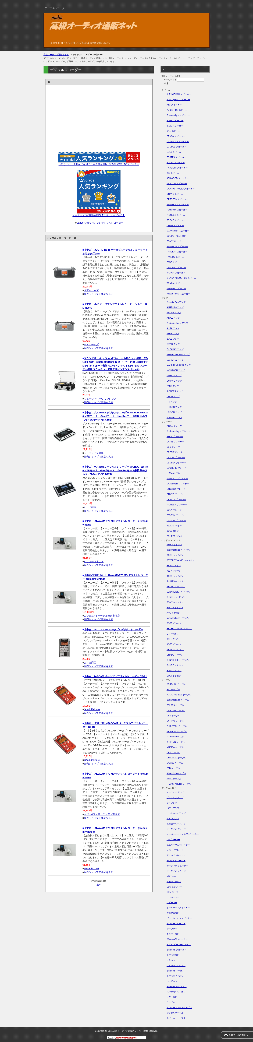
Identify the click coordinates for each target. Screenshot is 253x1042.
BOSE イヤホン (174, 623)
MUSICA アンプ (174, 375)
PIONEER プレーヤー (177, 505)
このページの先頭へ (238, 1035)
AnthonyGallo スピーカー (178, 99)
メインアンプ (173, 818)
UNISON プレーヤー (176, 520)
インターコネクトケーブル (179, 1007)
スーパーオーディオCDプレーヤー (183, 834)
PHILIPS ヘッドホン (176, 581)
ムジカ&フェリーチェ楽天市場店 (102, 615)
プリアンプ (172, 803)
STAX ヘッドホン (175, 607)
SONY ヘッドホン (175, 602)
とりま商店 (90, 507)
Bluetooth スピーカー (177, 950)
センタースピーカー (176, 923)
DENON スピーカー (176, 136)
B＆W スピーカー (175, 126)
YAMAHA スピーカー (176, 288)
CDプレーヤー (173, 839)
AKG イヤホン (173, 613)
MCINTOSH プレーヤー (178, 484)
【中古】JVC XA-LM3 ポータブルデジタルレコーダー (113, 629)
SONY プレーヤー (175, 510)
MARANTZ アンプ (175, 360)
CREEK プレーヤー (176, 452)
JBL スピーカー (174, 173)
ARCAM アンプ (174, 312)
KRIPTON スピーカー (177, 183)
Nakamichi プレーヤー (177, 489)
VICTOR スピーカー (176, 273)
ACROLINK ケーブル (176, 684)
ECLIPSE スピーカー (177, 147)
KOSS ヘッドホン (175, 576)
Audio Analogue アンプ (177, 323)
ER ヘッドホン (174, 565)
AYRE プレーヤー (175, 436)
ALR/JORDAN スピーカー (179, 94)
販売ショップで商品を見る (98, 294)
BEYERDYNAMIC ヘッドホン (180, 560)
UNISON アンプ (174, 412)
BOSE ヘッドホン (175, 555)
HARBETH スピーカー (177, 168)
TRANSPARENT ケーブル (179, 784)
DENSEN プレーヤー (176, 463)
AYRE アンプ (173, 333)
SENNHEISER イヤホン (178, 660)
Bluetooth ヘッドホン (177, 986)
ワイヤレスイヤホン (176, 965)
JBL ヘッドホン (174, 571)
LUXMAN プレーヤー (176, 473)
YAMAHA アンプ (174, 417)
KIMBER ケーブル (175, 736)
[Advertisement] (99, 120)
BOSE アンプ (173, 339)
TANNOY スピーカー (176, 257)
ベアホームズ (91, 290)
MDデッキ (171, 876)
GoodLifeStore (92, 709)
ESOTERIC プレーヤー (177, 468)
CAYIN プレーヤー (175, 442)
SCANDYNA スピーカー (178, 231)
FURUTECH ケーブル (177, 726)
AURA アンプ (173, 328)
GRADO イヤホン (175, 655)
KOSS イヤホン (174, 644)
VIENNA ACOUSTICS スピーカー (182, 278)
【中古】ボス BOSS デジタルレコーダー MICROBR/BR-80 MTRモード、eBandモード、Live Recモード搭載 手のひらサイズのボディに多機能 (115, 416)
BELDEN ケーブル (175, 705)
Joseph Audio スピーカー (178, 294)
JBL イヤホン (173, 639)
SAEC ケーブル (174, 778)
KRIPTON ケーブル (176, 742)
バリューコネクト (94, 561)
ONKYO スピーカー (176, 194)
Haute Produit (91, 868)
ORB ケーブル (173, 752)
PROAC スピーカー (176, 220)
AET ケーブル (173, 689)
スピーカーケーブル (176, 1018)
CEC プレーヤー (174, 447)
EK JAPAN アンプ (175, 349)
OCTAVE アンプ (174, 381)
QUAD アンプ (173, 396)
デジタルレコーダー (176, 860)
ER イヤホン (173, 634)
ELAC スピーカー (175, 152)
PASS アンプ (173, 386)
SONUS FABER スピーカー (180, 236)
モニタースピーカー (176, 934)
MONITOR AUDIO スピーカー (181, 189)
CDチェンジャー (174, 887)
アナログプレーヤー (176, 855)
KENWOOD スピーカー (178, 178)
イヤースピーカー (175, 997)
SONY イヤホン (174, 670)
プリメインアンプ (175, 797)
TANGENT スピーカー (177, 252)
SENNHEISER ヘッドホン (179, 592)
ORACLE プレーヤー (176, 499)
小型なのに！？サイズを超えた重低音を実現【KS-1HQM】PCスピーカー (99, 164)
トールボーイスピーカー (178, 908)
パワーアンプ (173, 808)
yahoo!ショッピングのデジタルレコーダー (100, 222)
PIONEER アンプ (175, 391)
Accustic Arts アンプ (176, 302)
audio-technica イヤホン (178, 618)
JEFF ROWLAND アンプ (178, 354)
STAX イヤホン (174, 676)
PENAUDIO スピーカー (178, 204)
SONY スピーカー (175, 241)
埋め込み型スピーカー (177, 939)
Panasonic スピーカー (177, 210)
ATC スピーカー (174, 105)
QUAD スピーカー (175, 225)
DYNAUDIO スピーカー (178, 141)
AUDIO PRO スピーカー (178, 110)
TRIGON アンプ (174, 407)
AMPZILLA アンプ (175, 307)
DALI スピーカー (174, 131)
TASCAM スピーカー (176, 267)
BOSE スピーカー (175, 120)
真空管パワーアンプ (176, 824)
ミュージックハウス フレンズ (100, 398)
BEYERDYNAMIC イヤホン (179, 628)
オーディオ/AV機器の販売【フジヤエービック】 (99, 215)
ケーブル (171, 1002)
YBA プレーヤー (174, 525)
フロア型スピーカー (176, 913)
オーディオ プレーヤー (177, 829)
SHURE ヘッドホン (176, 597)
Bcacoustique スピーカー (178, 115)
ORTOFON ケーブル (176, 757)
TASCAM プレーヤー (176, 515)
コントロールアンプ (176, 813)
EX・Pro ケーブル (175, 721)
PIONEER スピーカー (177, 215)
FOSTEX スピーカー (176, 157)
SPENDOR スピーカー (177, 246)
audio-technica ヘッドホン (179, 550)
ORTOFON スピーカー (177, 199)
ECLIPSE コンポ (174, 536)
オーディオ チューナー (177, 866)
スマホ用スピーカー (176, 955)
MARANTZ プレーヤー (177, 478)
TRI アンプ (172, 402)
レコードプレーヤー (176, 850)
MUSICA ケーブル (175, 747)
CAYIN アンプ (173, 344)
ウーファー (172, 929)
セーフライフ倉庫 (94, 453)
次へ (99, 884)
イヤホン (171, 960)
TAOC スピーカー (175, 262)
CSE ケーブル (173, 715)
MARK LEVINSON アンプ (179, 365)
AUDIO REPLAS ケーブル (179, 695)
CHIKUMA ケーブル (176, 710)
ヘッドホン (172, 981)
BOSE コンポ (173, 531)
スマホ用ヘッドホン (176, 992)
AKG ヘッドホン (174, 544)
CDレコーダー (173, 892)
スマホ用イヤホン (175, 976)
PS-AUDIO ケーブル (176, 773)
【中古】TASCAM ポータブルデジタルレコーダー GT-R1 (115, 676)
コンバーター (173, 897)
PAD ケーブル (173, 768)
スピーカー (172, 902)
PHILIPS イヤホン (175, 649)
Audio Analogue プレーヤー (179, 431)
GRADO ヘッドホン (176, 586)
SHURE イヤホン (175, 665)
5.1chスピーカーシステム (179, 944)
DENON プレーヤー (176, 457)
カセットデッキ (174, 881)
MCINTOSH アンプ (176, 370)
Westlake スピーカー (176, 283)
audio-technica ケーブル (178, 700)
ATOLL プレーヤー (175, 426)
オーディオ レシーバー (177, 871)
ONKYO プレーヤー (176, 494)
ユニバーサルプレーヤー (178, 845)
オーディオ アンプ (175, 792)
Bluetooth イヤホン (175, 971)
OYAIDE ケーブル (175, 763)
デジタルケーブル (175, 1013)
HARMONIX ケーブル (177, 731)
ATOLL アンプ (173, 318)
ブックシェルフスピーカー (179, 918)
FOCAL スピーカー (176, 162)
